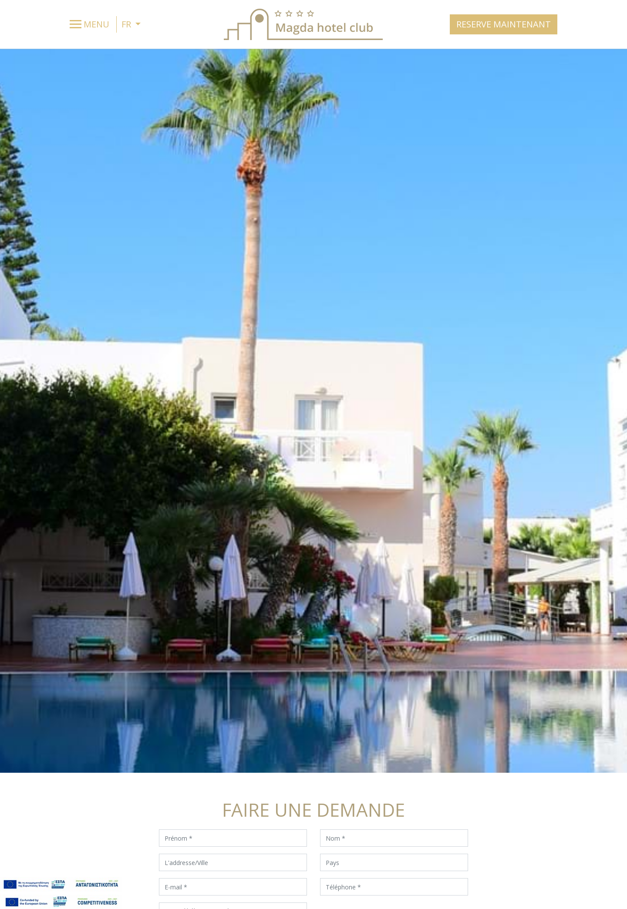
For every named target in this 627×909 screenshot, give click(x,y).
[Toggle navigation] (92, 24)
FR (127, 24)
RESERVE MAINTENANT (503, 24)
